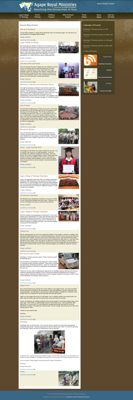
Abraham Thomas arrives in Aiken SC (98, 35)
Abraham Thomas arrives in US (95, 30)
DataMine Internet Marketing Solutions (78, 397)
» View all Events (90, 51)
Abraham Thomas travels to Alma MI (97, 46)
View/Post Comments (26, 40)
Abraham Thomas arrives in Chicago (97, 41)
